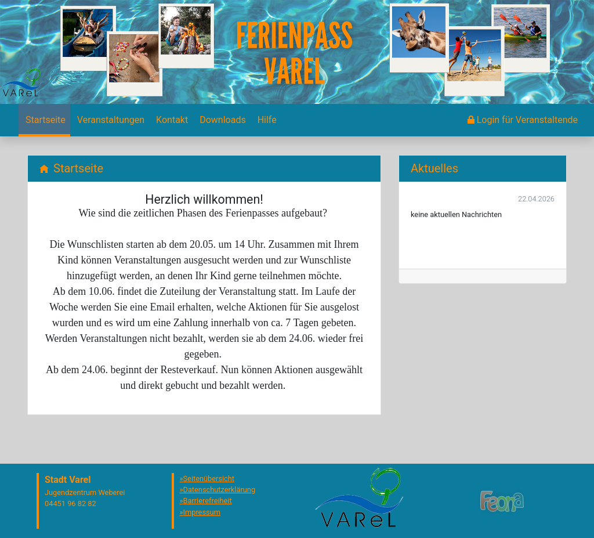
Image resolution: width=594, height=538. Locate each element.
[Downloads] (221, 120)
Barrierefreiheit (207, 500)
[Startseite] (44, 120)
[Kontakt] (171, 120)
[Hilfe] (266, 120)
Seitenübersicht (209, 478)
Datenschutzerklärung (219, 489)
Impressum (201, 512)
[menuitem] (44, 120)
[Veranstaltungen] (109, 120)
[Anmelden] (522, 120)
